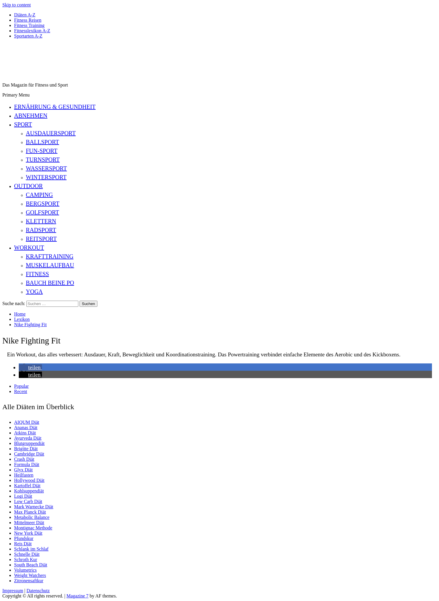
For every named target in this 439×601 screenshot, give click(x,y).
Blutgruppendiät (29, 443)
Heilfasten (23, 475)
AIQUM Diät (26, 422)
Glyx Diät (23, 469)
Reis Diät (23, 543)
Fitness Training (29, 25)
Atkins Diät (25, 432)
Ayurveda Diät (27, 438)
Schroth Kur (25, 559)
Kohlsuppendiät (29, 490)
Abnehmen (30, 115)
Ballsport (42, 142)
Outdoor (28, 186)
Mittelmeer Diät (29, 522)
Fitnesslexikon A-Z (32, 30)
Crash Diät (24, 459)
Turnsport (43, 159)
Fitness (37, 274)
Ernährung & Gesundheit (55, 107)
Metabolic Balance (31, 517)
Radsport (41, 230)
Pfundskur (23, 538)
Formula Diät (26, 464)
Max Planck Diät (30, 511)
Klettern (41, 221)
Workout (29, 247)
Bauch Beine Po (50, 283)
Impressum (12, 590)
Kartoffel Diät (27, 485)
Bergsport (42, 203)
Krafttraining (49, 256)
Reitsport (41, 239)
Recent (20, 391)
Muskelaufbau (50, 265)
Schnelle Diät (27, 554)
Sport (23, 124)
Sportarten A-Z (28, 35)
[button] (30, 367)
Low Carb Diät (28, 501)
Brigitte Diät (26, 448)
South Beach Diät (30, 564)
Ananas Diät (26, 427)
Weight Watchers (30, 575)
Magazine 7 (77, 595)
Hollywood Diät (29, 480)
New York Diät (28, 533)
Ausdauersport (51, 133)
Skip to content (16, 4)
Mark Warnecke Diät (33, 506)
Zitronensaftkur (28, 580)
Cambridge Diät (29, 453)
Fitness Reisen (27, 20)
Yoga (34, 291)
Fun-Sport (42, 151)
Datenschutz (38, 590)
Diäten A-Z (24, 14)
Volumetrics (25, 570)
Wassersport (46, 168)
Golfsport (42, 212)
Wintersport (46, 177)
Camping (39, 195)
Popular (21, 386)
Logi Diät (23, 496)
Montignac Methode (33, 527)
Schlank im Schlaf (31, 548)
